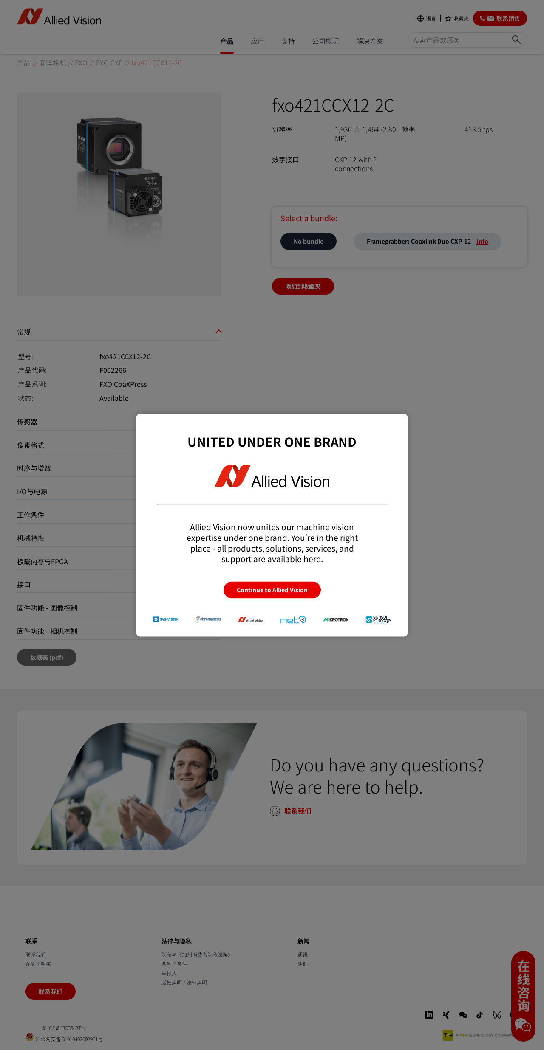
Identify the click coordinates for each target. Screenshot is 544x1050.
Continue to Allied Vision (272, 590)
